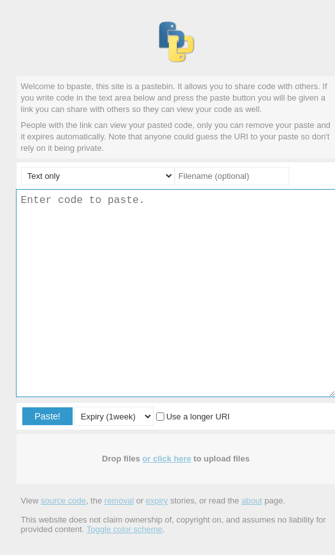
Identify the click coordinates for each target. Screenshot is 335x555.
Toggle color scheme (124, 529)
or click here (167, 458)
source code (63, 500)
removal (119, 500)
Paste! (47, 416)
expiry (157, 500)
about (251, 500)
